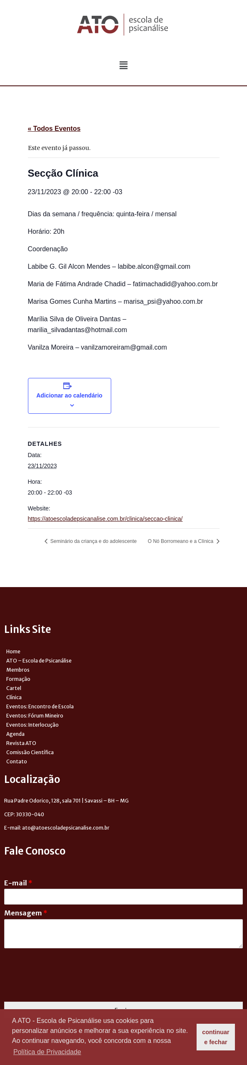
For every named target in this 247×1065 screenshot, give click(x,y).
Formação (18, 679)
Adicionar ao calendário (69, 395)
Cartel (13, 688)
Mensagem (25, 913)
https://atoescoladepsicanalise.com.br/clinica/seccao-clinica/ (105, 518)
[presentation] (67, 988)
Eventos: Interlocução (32, 725)
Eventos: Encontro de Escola (40, 706)
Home (13, 651)
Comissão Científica (30, 752)
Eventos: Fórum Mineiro (34, 715)
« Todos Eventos (54, 128)
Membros (18, 670)
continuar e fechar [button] (216, 1037)
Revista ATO (21, 743)
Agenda (15, 734)
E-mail (18, 883)
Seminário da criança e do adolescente (93, 541)
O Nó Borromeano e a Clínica (181, 541)
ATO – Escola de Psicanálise (39, 661)
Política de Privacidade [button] (47, 1051)
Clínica (14, 697)
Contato (16, 761)
